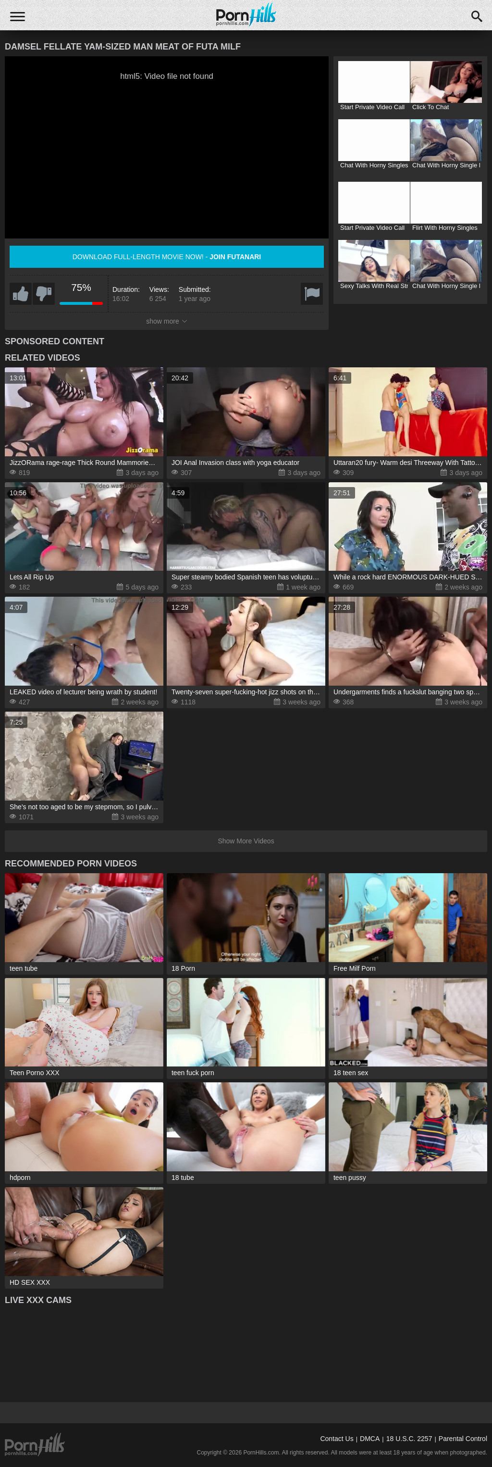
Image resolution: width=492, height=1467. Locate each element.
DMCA (370, 1438)
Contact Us (336, 1438)
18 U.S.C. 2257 (409, 1438)
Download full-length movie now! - (167, 257)
